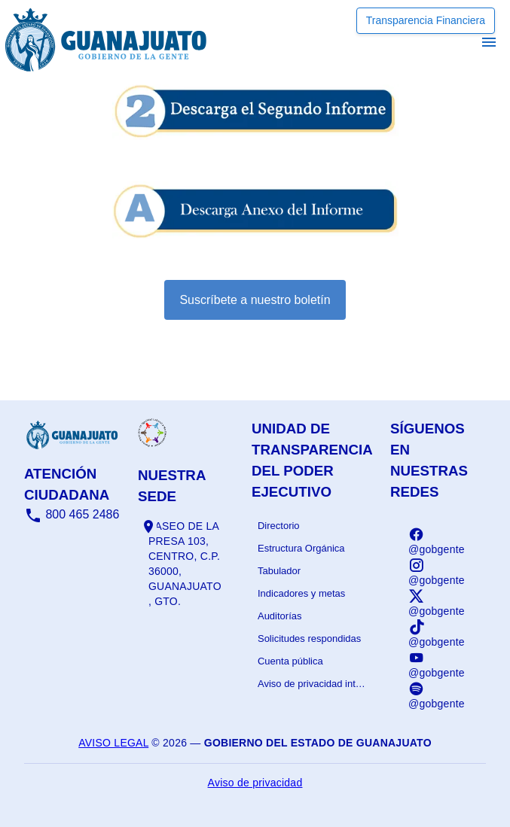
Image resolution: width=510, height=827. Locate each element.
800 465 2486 (71, 514)
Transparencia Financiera (425, 20)
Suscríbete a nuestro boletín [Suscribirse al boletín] (254, 299)
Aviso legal (113, 743)
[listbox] (312, 605)
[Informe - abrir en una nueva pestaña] (255, 132)
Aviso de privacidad (255, 783)
